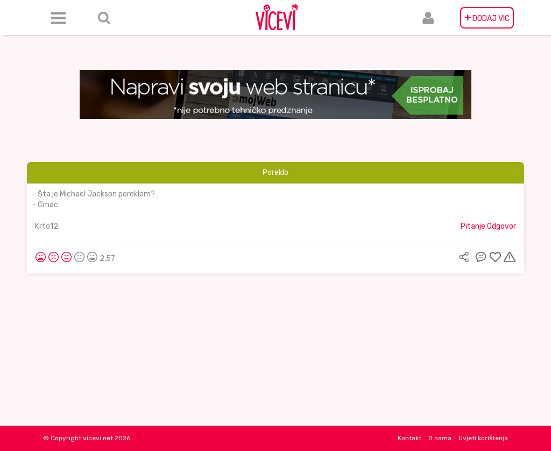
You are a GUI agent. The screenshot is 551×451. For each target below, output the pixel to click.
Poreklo (275, 172)
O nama (439, 438)
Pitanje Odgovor (488, 226)
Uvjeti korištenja (483, 438)
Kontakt (409, 438)
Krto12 (46, 226)
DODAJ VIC (487, 18)
